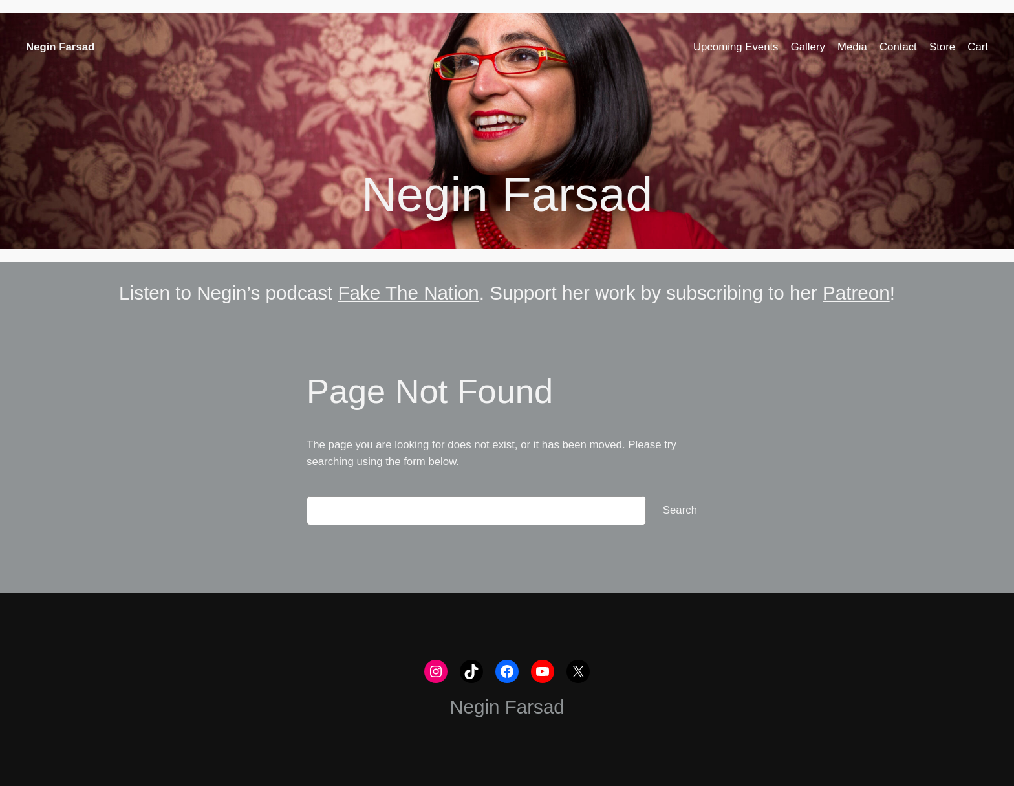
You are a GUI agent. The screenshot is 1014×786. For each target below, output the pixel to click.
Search (680, 510)
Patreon (856, 292)
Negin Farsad (60, 47)
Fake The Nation (408, 292)
